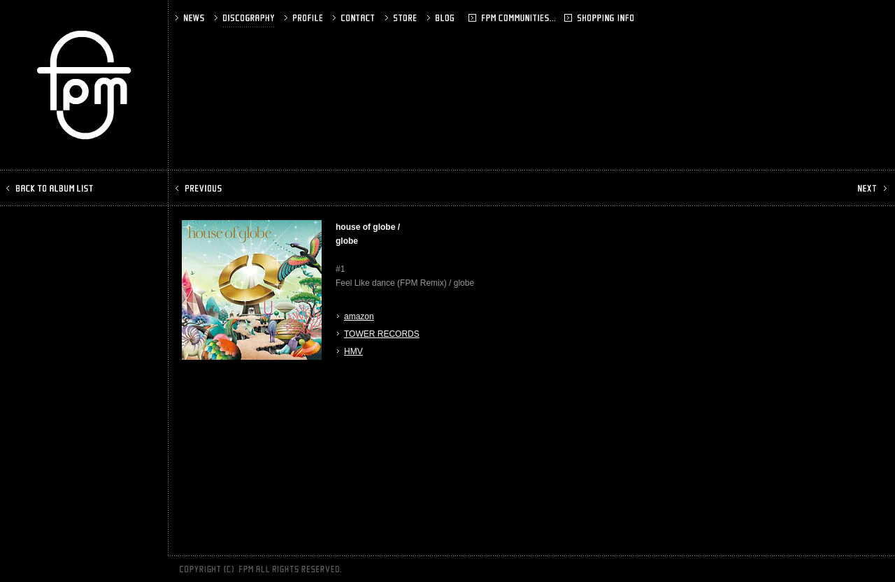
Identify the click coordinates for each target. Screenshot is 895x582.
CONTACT (355, 17)
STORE (402, 17)
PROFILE (305, 17)
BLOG (460, 17)
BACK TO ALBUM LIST (51, 188)
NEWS (191, 17)
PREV (200, 188)
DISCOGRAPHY (246, 17)
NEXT (870, 188)
